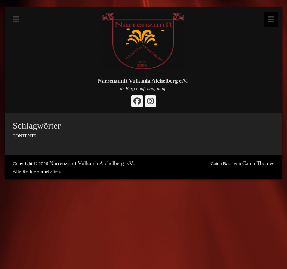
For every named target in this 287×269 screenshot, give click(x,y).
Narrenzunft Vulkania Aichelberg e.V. (143, 81)
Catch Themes (258, 163)
